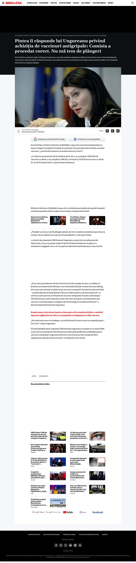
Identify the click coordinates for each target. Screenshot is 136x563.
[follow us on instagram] (82, 512)
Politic (54, 3)
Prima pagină (19, 35)
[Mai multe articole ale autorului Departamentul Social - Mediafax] (18, 131)
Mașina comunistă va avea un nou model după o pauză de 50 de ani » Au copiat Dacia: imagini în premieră (79, 447)
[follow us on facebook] (97, 512)
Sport (110, 3)
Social (76, 3)
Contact (105, 534)
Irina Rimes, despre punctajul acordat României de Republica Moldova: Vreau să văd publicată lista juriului (79, 220)
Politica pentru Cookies (51, 534)
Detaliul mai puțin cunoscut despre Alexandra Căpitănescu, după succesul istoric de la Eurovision (39, 488)
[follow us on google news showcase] (53, 512)
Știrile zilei (32, 3)
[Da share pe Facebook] (107, 131)
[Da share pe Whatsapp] (118, 131)
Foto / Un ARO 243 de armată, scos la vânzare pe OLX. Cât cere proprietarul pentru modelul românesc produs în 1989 (78, 488)
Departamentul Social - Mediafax (33, 132)
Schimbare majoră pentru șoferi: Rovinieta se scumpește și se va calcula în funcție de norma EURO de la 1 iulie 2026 (39, 502)
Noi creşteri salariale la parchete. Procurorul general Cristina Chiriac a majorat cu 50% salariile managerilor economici (39, 447)
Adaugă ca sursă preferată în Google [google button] (49, 139)
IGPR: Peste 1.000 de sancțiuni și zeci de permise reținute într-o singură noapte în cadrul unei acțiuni (39, 435)
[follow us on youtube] (68, 512)
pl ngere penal (43, 376)
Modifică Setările (68, 539)
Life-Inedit (85, 3)
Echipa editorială (34, 534)
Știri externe (65, 3)
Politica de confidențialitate (89, 534)
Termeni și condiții (69, 534)
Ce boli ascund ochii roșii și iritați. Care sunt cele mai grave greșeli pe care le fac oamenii (78, 435)
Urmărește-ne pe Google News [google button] (87, 139)
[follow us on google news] (38, 512)
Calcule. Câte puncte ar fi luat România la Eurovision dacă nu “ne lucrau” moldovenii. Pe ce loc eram (39, 461)
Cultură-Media (99, 3)
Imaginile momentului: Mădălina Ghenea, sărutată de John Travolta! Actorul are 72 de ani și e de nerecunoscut (39, 475)
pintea (34, 376)
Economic (43, 3)
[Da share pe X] (112, 131)
